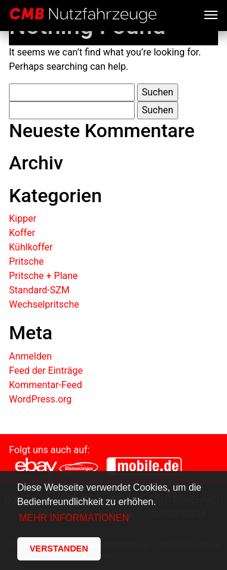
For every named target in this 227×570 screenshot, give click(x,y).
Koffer (22, 232)
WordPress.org (40, 399)
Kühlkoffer (30, 247)
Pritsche (26, 261)
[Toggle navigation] (210, 13)
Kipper (22, 218)
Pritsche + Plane (43, 275)
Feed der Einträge (46, 370)
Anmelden (30, 356)
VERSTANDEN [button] (59, 548)
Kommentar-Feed (45, 385)
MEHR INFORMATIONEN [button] (74, 518)
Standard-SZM (39, 290)
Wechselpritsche (44, 304)
